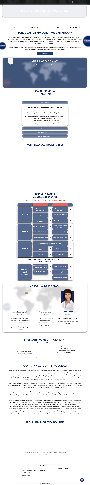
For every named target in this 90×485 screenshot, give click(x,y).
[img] (14, 2)
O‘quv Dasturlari (24, 2)
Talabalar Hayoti (39, 2)
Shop (56, 2)
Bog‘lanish (67, 2)
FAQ (61, 2)
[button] (40, 209)
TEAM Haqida (49, 2)
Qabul (32, 1)
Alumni (54, 1)
